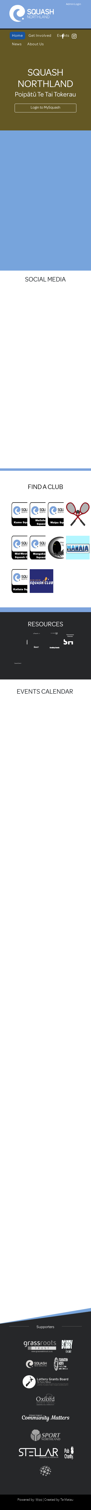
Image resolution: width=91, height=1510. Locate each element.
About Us (35, 44)
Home (17, 35)
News (17, 44)
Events (63, 35)
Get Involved (40, 35)
